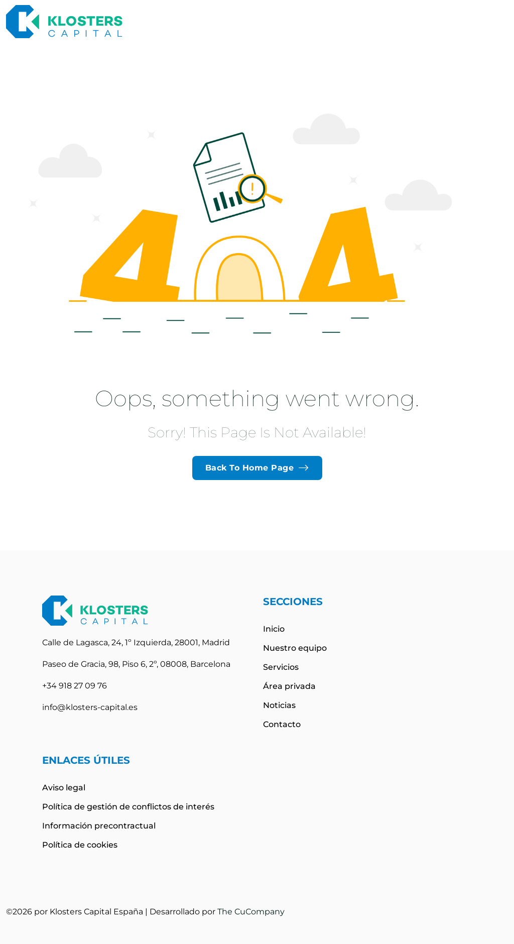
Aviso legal (63, 787)
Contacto (282, 724)
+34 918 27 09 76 (74, 685)
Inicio (274, 629)
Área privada (289, 686)
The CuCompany (251, 911)
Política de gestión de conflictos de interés (128, 806)
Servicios (281, 667)
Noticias (279, 705)
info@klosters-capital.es (90, 707)
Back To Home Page (257, 468)
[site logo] (64, 21)
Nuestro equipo (295, 648)
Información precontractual (99, 826)
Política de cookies (79, 845)
